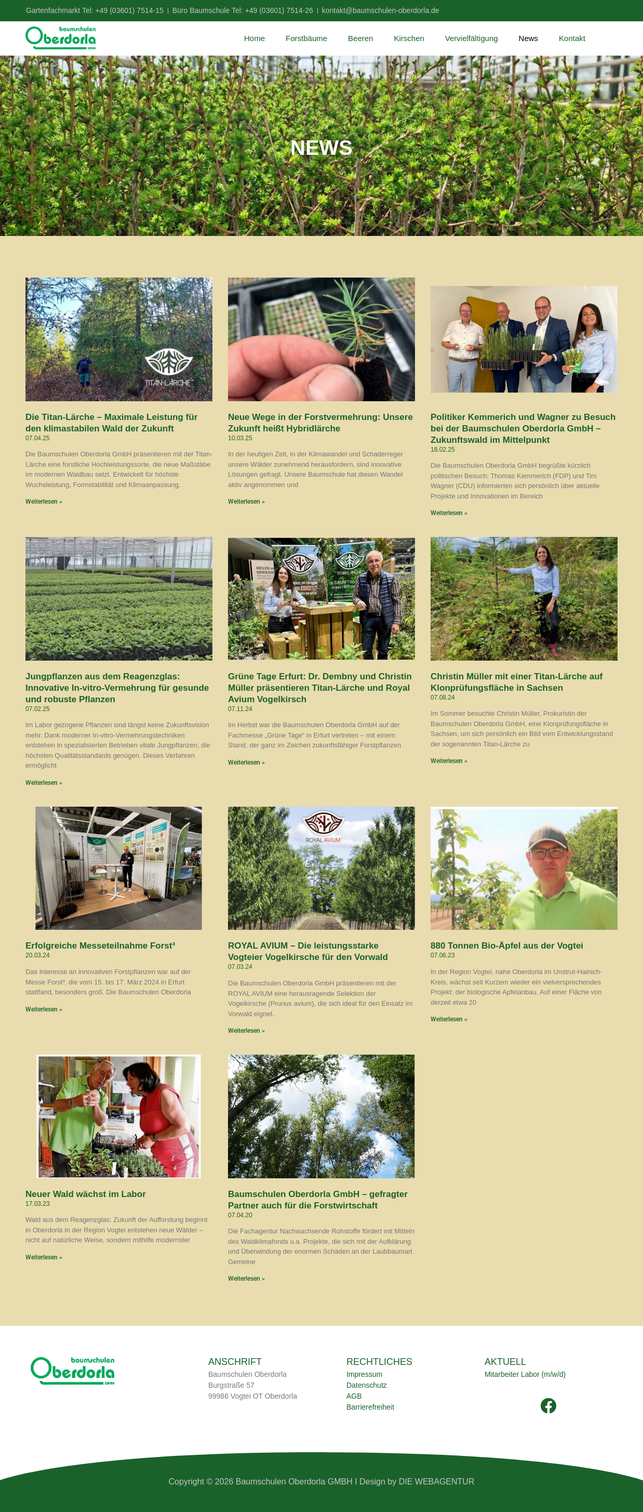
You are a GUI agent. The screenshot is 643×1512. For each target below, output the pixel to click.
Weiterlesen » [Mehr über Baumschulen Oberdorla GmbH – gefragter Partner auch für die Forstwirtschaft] (246, 1278)
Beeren (360, 38)
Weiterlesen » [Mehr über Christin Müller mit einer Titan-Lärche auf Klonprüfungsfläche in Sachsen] (449, 761)
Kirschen (409, 38)
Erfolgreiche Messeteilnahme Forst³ (100, 946)
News (529, 38)
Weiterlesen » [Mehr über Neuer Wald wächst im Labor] (43, 1257)
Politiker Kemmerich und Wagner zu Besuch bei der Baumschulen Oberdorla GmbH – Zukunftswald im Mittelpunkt (523, 428)
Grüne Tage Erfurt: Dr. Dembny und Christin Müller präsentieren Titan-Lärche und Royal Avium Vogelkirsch (320, 688)
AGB (354, 1396)
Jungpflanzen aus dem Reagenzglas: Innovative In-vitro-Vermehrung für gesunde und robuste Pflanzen (117, 688)
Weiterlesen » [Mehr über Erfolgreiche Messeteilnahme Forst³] (43, 1009)
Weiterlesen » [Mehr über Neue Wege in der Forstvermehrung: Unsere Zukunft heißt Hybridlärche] (246, 501)
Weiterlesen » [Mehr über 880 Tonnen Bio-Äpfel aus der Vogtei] (449, 1019)
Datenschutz (366, 1385)
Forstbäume (306, 38)
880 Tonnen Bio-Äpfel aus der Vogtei (507, 946)
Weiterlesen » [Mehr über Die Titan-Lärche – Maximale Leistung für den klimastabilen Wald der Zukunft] (43, 501)
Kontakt (572, 38)
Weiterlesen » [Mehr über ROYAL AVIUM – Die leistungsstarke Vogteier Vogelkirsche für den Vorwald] (246, 1030)
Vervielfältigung (471, 38)
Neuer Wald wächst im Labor (85, 1194)
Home (254, 38)
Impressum (364, 1374)
